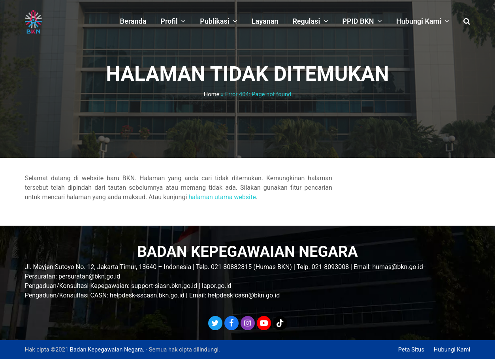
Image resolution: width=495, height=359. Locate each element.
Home (212, 94)
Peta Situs (411, 349)
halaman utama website (222, 197)
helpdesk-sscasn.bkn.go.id (147, 295)
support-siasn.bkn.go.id (164, 286)
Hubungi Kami (452, 349)
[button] (466, 22)
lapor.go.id (217, 286)
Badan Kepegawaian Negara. (107, 349)
